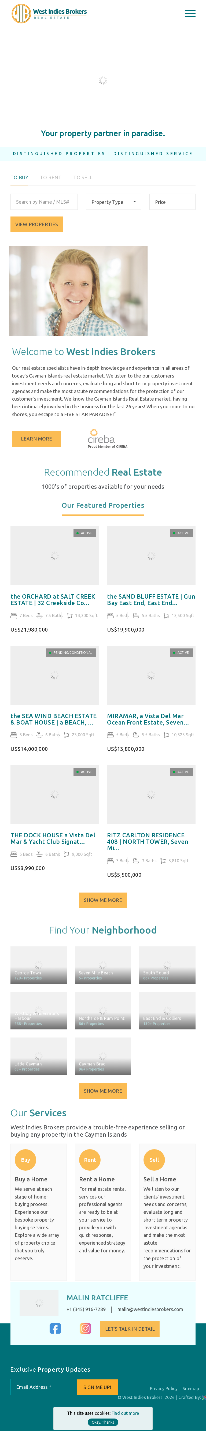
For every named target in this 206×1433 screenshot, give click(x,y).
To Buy (19, 183)
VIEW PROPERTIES (36, 230)
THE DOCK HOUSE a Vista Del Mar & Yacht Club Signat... (52, 846)
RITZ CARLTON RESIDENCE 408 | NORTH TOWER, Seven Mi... (147, 849)
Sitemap (191, 1390)
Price (160, 207)
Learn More (42, 439)
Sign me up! (98, 1388)
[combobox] (113, 207)
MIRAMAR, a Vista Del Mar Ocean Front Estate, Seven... (148, 727)
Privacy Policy (164, 1390)
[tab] (103, 514)
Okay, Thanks (103, 1422)
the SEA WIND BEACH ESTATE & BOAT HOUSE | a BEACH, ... (53, 727)
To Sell (83, 183)
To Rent (50, 183)
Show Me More (103, 906)
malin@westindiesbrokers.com (145, 1310)
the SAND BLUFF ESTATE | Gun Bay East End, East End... (151, 607)
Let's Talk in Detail (135, 1330)
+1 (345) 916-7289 (80, 1310)
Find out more (125, 1413)
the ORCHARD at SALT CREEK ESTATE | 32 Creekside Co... (52, 607)
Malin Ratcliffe (92, 1299)
